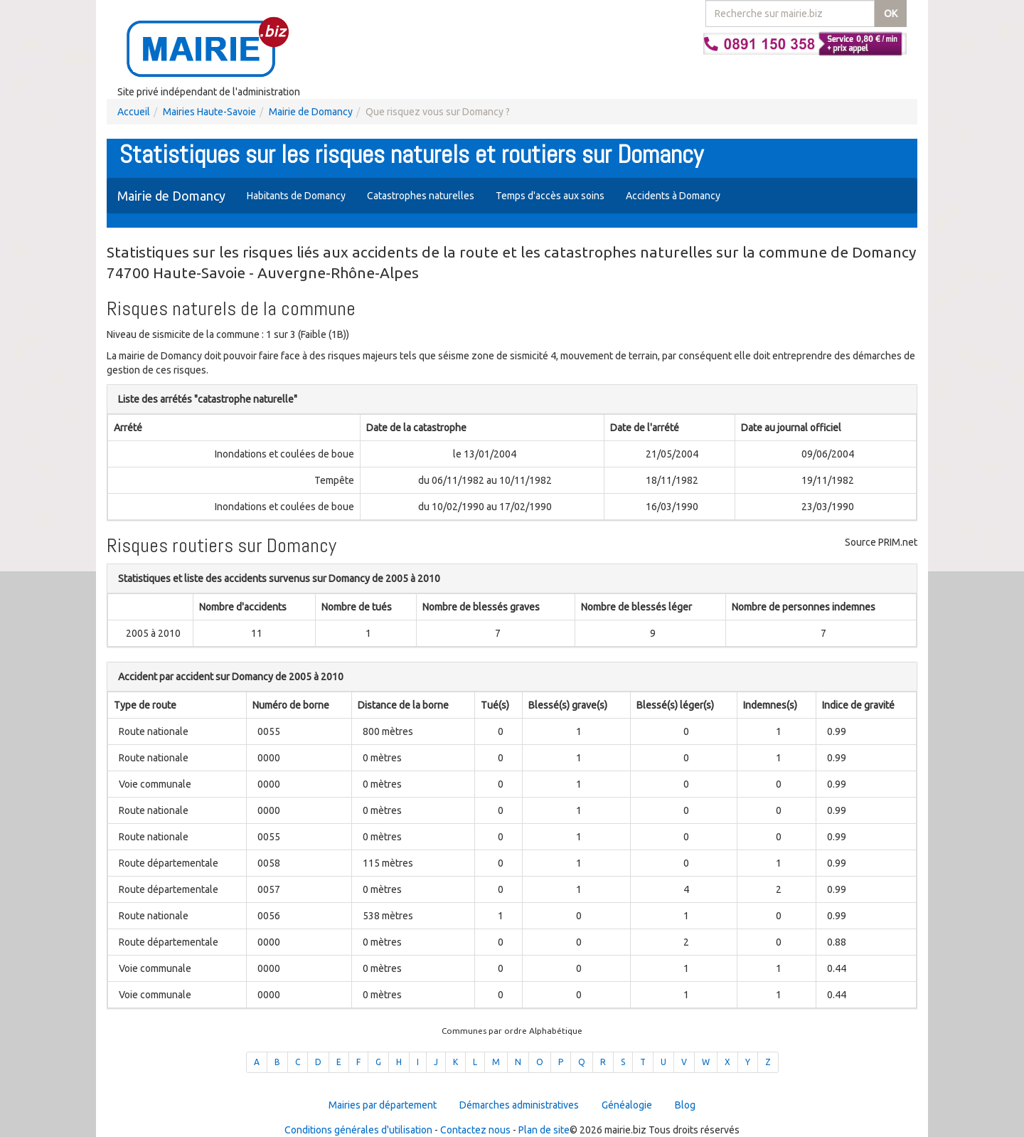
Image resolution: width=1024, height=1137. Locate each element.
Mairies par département (383, 1105)
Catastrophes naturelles (420, 195)
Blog (685, 1105)
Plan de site (544, 1130)
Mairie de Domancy (311, 111)
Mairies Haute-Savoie (209, 111)
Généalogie (627, 1105)
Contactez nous (475, 1130)
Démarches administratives (519, 1105)
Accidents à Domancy (673, 195)
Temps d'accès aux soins (550, 195)
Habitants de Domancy (296, 195)
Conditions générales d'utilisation (358, 1130)
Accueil (133, 111)
